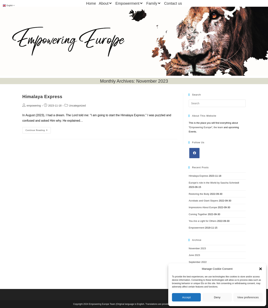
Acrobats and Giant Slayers (203, 200)
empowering (34, 105)
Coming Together (198, 214)
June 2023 (194, 255)
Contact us (173, 3)
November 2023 (197, 248)
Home (91, 3)
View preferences (248, 297)
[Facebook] (194, 153)
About (106, 3)
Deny (217, 297)
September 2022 (198, 262)
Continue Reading (38, 131)
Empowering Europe (200, 127)
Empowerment (129, 3)
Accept (186, 297)
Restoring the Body (199, 194)
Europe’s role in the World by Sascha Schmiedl (214, 182)
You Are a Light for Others (202, 221)
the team (218, 127)
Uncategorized (77, 105)
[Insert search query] (217, 103)
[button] (260, 269)
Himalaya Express (42, 96)
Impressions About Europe (203, 207)
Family (153, 3)
